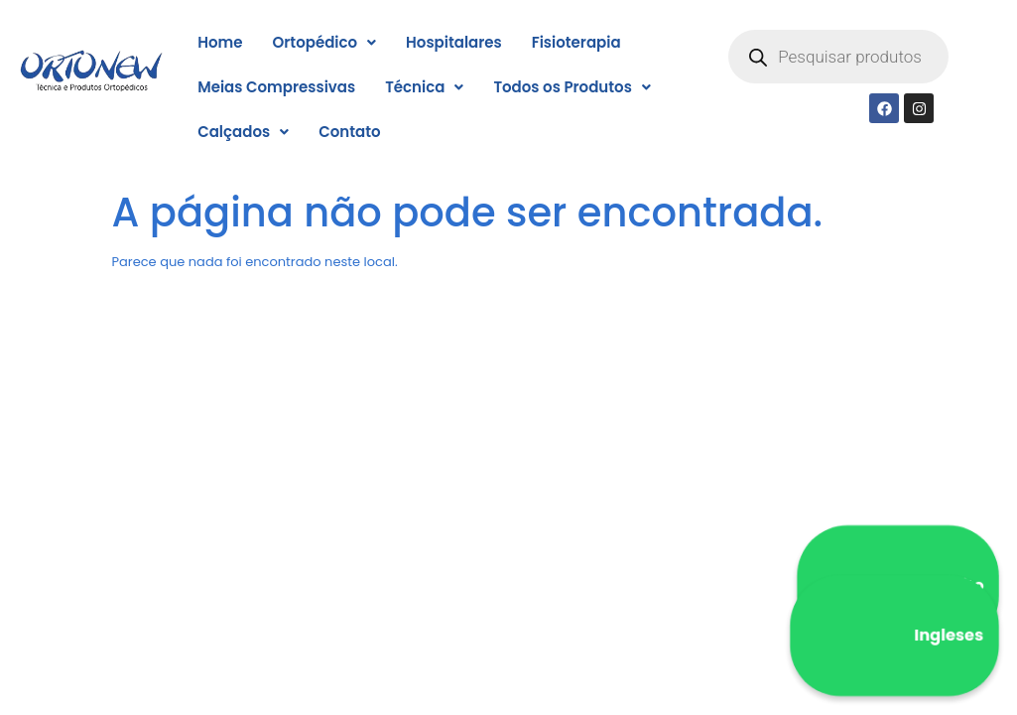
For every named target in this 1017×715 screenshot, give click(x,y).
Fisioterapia (576, 42)
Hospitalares (454, 42)
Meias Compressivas (276, 86)
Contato (349, 131)
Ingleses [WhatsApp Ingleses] (894, 636)
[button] (324, 42)
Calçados (243, 131)
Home (219, 42)
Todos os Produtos (571, 86)
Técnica (424, 86)
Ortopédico (324, 42)
